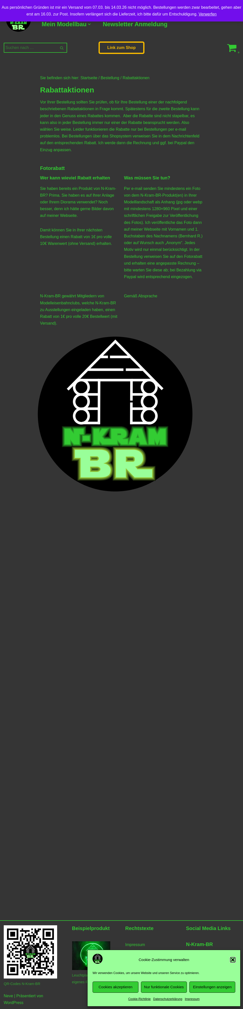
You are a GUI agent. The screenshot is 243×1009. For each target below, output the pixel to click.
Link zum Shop (121, 47)
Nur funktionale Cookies (164, 987)
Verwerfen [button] (208, 14)
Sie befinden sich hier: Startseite (68, 78)
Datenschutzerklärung (167, 999)
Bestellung (110, 78)
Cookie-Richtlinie (139, 999)
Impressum (192, 999)
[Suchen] (30, 48)
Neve (8, 996)
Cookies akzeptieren (115, 987)
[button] (232, 959)
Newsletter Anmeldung (135, 24)
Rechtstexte (139, 928)
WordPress (13, 1003)
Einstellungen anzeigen (212, 987)
